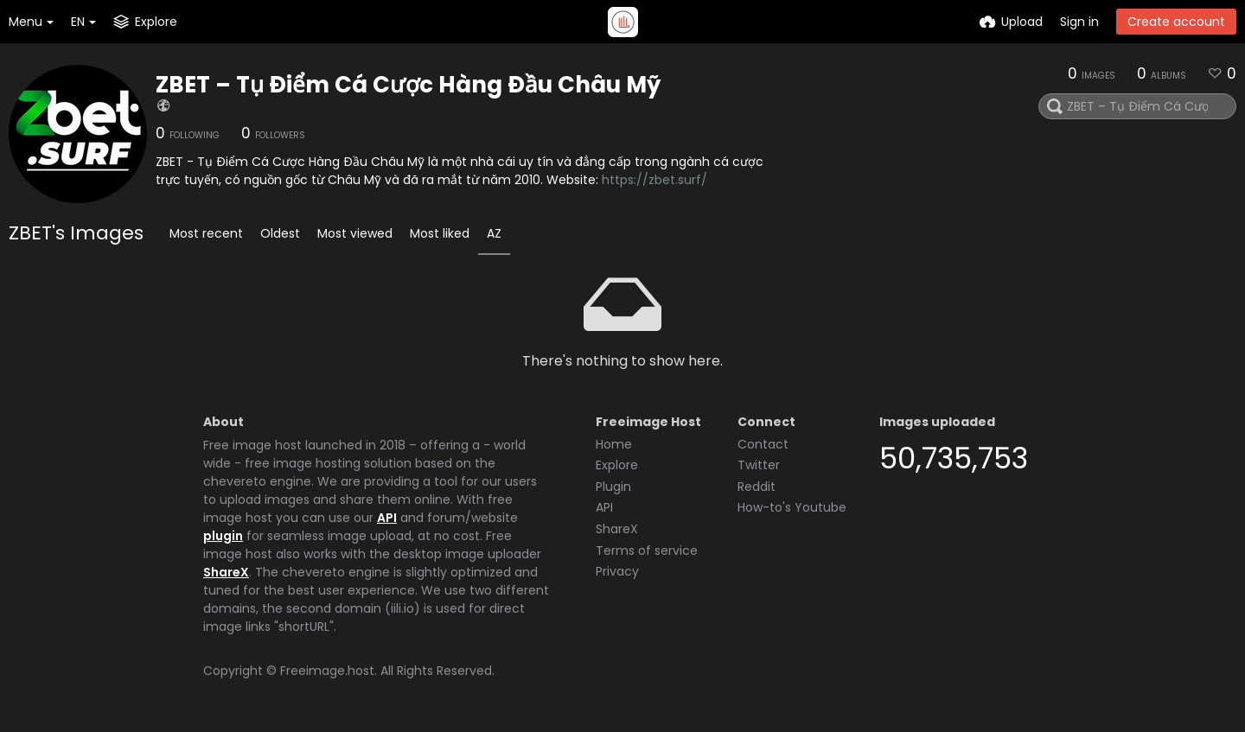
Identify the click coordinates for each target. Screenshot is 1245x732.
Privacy (617, 571)
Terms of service (647, 550)
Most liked (439, 233)
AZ (494, 233)
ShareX (226, 572)
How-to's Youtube (791, 507)
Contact (762, 444)
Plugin (613, 486)
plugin (223, 535)
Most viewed (355, 233)
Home (614, 444)
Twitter (758, 465)
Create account (1176, 21)
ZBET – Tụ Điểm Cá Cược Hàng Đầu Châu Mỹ (408, 84)
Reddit (756, 486)
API (387, 517)
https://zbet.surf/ (654, 179)
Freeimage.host (327, 670)
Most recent (206, 233)
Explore (617, 465)
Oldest (280, 233)
